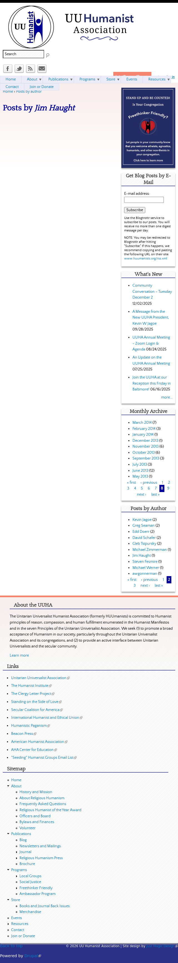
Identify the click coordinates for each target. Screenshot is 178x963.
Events (131, 79)
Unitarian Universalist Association (40, 678)
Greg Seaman (143, 525)
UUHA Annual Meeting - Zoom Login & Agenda (151, 343)
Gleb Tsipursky (144, 543)
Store (110, 79)
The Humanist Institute (31, 686)
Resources (157, 79)
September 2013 (145, 458)
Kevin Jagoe (142, 520)
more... (166, 397)
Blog (23, 840)
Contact (12, 87)
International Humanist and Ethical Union (46, 717)
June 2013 (140, 470)
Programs (87, 79)
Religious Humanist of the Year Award (50, 810)
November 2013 (145, 446)
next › (141, 494)
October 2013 (143, 452)
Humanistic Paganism (30, 725)
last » (155, 494)
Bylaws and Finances (36, 822)
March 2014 (142, 422)
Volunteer (27, 828)
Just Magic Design (162, 946)
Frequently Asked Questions (42, 804)
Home (8, 91)
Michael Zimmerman (149, 550)
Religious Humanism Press (41, 858)
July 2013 (139, 464)
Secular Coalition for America (37, 710)
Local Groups (30, 876)
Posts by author (29, 91)
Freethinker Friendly (35, 888)
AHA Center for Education (34, 750)
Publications (58, 79)
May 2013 (140, 476)
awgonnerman (144, 573)
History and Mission (35, 792)
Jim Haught (141, 555)
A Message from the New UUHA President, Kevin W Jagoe (150, 317)
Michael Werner (145, 568)
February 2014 (144, 429)
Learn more (19, 655)
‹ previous (149, 482)
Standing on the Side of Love (36, 702)
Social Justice (30, 882)
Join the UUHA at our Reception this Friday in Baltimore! (151, 383)
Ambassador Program (37, 894)
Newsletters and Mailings (40, 846)
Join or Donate (42, 87)
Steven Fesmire (144, 561)
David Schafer (144, 538)
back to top (11, 946)
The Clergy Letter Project (32, 694)
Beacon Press (23, 734)
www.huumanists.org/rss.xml (145, 258)
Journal (25, 852)
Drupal (32, 956)
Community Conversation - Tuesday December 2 (152, 291)
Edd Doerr (140, 532)
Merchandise (30, 912)
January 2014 (143, 434)
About (32, 79)
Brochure (27, 864)
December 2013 (145, 440)
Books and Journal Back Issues (44, 906)
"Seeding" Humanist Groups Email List (44, 757)
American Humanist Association (39, 742)
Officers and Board (35, 816)
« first (131, 482)
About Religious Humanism (41, 798)
